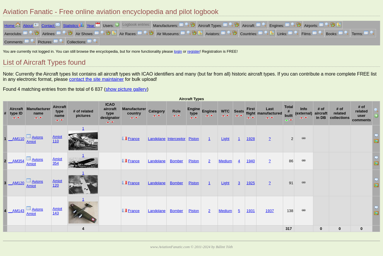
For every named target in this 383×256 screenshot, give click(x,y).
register (193, 51)
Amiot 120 (57, 183)
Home (12, 25)
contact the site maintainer (96, 79)
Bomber (176, 161)
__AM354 (16, 161)
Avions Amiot (34, 139)
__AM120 (16, 183)
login (178, 51)
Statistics (73, 25)
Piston (194, 138)
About (31, 25)
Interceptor (176, 138)
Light (225, 138)
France (134, 138)
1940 (251, 161)
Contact (51, 25)
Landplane (156, 138)
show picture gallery (126, 89)
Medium (225, 161)
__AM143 (16, 211)
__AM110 (16, 138)
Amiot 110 (57, 138)
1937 (270, 211)
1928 (251, 138)
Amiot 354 (57, 161)
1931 (251, 211)
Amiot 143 (57, 210)
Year (93, 25)
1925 (251, 183)
